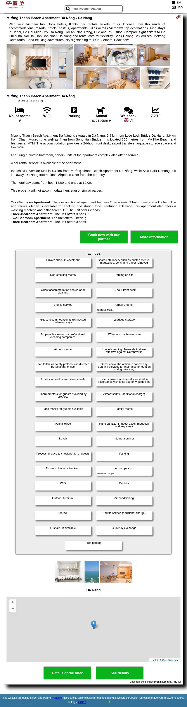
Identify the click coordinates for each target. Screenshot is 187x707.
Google (57, 697)
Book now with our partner (103, 237)
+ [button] (12, 602)
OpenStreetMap (170, 660)
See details (120, 673)
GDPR (82, 702)
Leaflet (154, 660)
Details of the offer (67, 673)
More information (154, 237)
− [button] (12, 609)
